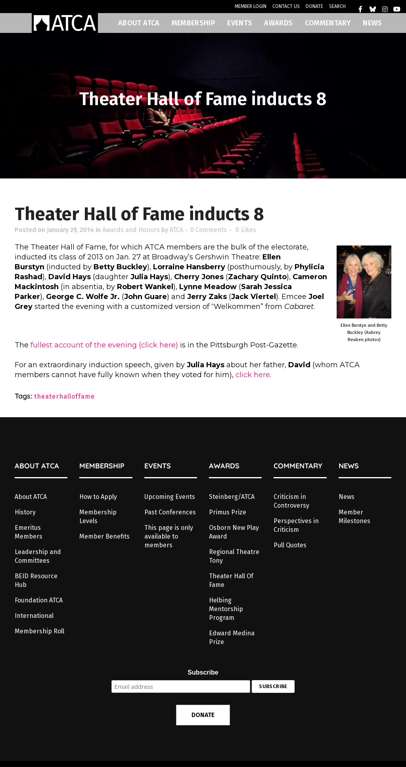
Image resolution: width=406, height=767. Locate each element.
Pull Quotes (290, 545)
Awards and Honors (131, 230)
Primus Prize (227, 512)
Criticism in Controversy (291, 501)
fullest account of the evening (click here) (104, 345)
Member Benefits (104, 536)
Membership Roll (39, 631)
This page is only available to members (168, 536)
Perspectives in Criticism (296, 525)
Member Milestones (354, 516)
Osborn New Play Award (234, 532)
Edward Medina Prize (232, 637)
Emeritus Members (28, 532)
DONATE (314, 6)
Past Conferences (170, 512)
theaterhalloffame (64, 396)
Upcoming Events (169, 496)
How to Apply (98, 496)
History (25, 512)
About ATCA (31, 496)
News (346, 496)
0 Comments (208, 230)
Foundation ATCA (39, 600)
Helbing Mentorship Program (226, 608)
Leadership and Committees (38, 556)
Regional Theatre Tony (234, 556)
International (34, 615)
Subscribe (203, 672)
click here (253, 374)
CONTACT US (286, 6)
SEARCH (337, 6)
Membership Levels (98, 516)
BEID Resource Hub (36, 580)
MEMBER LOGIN (250, 6)
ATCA (176, 230)
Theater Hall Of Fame (231, 580)
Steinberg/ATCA (232, 496)
